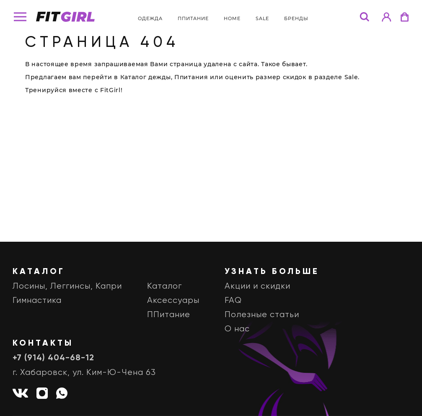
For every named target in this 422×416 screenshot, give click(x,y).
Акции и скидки (257, 286)
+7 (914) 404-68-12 (53, 358)
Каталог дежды (145, 77)
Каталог (164, 286)
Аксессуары (173, 300)
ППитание (193, 18)
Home (232, 18)
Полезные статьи (262, 314)
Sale (262, 18)
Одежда (150, 18)
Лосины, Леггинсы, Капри (67, 286)
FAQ (233, 300)
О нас (237, 329)
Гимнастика (37, 300)
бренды (296, 18)
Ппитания (191, 77)
